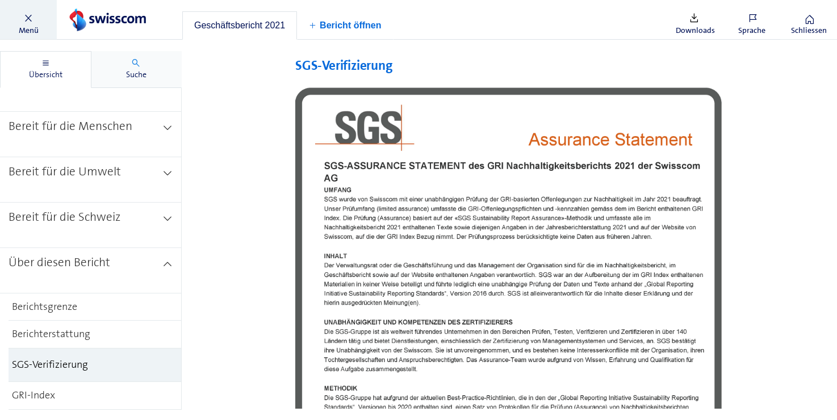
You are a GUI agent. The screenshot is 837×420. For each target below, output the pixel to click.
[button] (28, 20)
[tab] (239, 25)
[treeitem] (91, 88)
